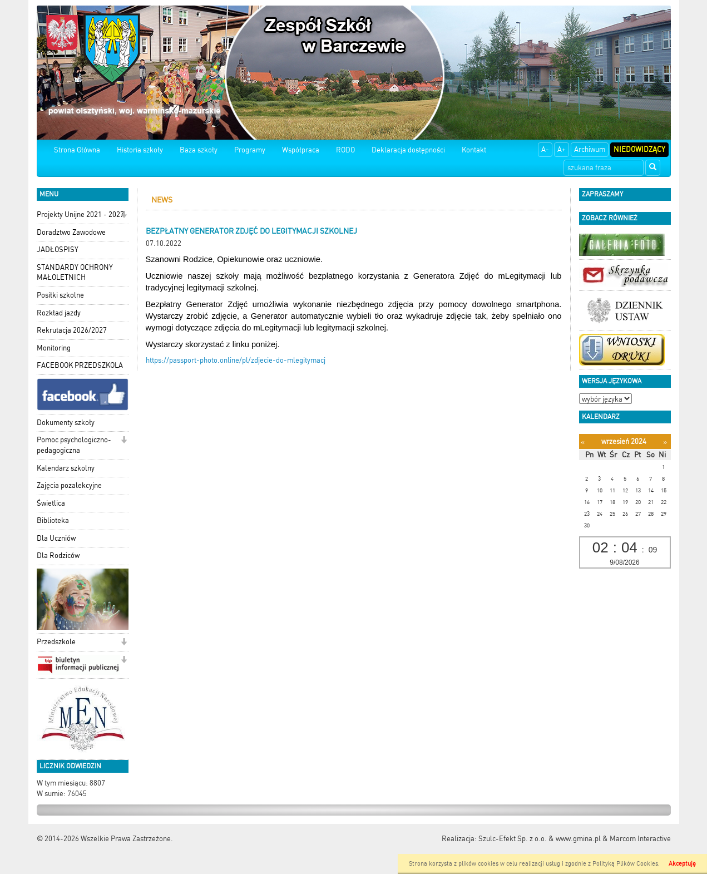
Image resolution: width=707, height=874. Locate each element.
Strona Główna (77, 150)
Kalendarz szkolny (66, 468)
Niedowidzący (639, 149)
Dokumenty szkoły (66, 422)
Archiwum (589, 149)
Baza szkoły (198, 150)
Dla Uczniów (56, 538)
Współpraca (300, 150)
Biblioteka (53, 520)
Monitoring (54, 348)
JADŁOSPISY (57, 249)
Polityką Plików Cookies (625, 863)
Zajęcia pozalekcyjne (69, 485)
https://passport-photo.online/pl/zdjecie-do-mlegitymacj (235, 360)
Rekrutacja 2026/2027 (72, 330)
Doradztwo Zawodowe (71, 232)
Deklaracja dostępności (408, 150)
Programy (249, 150)
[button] (123, 215)
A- (545, 149)
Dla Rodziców (58, 555)
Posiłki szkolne (60, 295)
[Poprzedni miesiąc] (583, 442)
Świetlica (51, 503)
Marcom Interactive (640, 839)
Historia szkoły (140, 150)
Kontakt (474, 150)
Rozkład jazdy (59, 313)
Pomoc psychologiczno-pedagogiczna (74, 445)
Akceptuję (682, 863)
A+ (561, 149)
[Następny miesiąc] (665, 442)
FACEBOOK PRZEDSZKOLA (80, 365)
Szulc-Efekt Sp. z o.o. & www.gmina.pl (539, 839)
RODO (345, 150)
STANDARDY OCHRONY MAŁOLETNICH (75, 272)
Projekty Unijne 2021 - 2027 (80, 214)
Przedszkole (56, 642)
